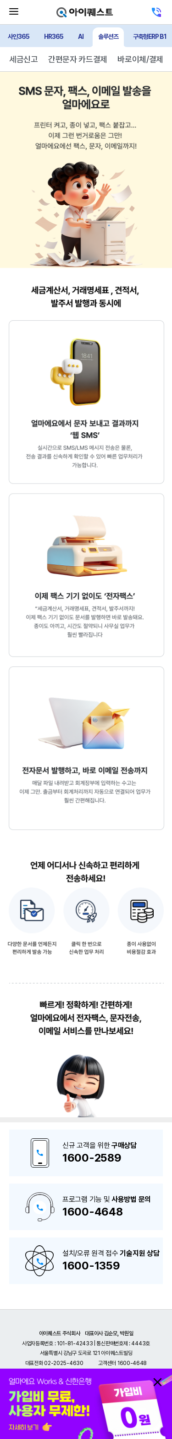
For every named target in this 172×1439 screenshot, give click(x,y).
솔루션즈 (108, 36)
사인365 (18, 36)
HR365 (53, 36)
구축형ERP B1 (149, 36)
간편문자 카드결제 (77, 59)
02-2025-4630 (63, 1363)
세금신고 (23, 59)
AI (80, 36)
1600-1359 (91, 1265)
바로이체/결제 (140, 59)
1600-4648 (92, 1211)
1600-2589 (91, 1157)
